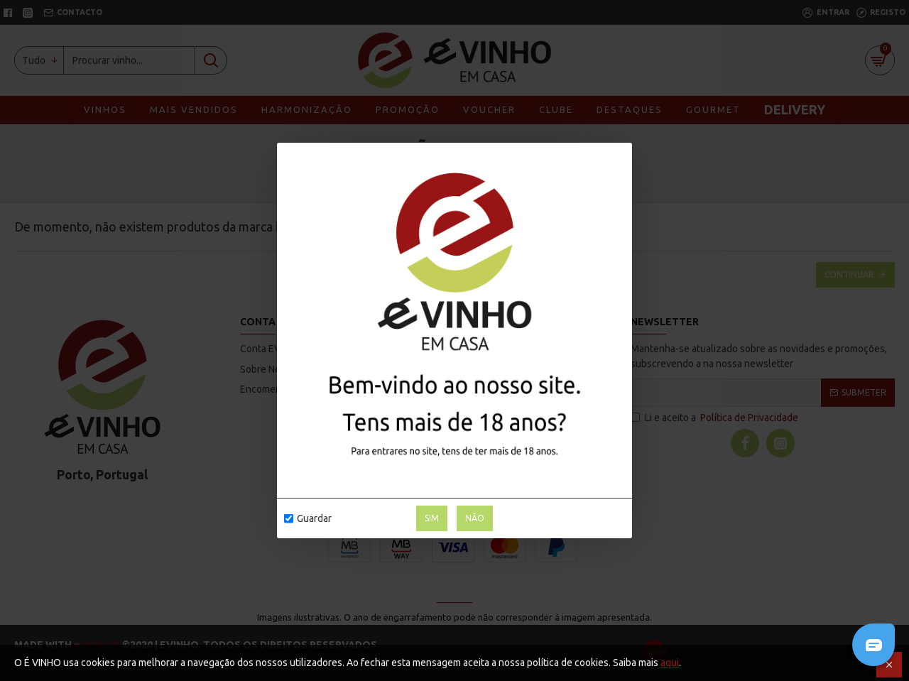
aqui (669, 662)
